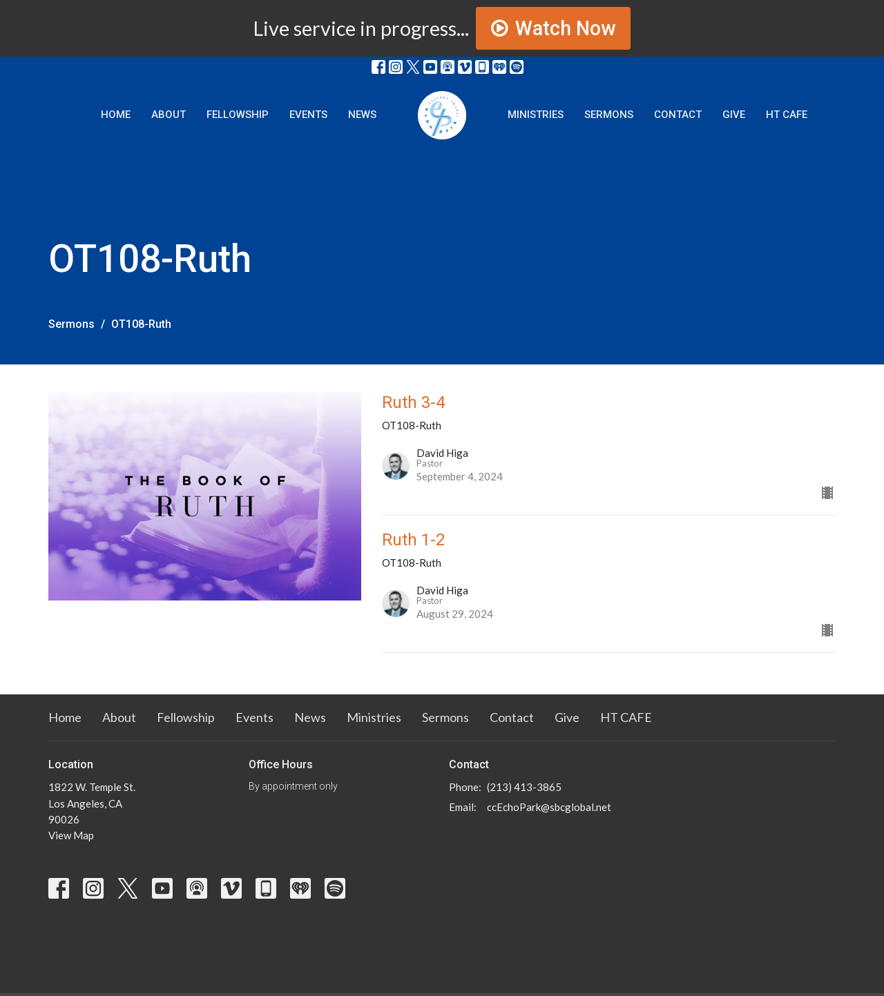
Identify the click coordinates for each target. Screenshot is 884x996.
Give (733, 114)
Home (116, 114)
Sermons (608, 114)
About (168, 114)
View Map (71, 835)
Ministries (536, 114)
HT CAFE (786, 114)
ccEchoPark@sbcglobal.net (549, 807)
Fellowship (237, 114)
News (362, 114)
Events (308, 114)
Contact (678, 114)
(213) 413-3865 (524, 787)
